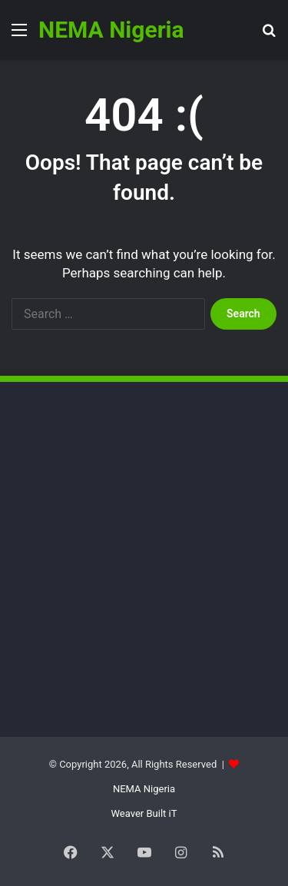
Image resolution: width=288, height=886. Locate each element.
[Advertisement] (127, 512)
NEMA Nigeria (144, 789)
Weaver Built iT (144, 813)
